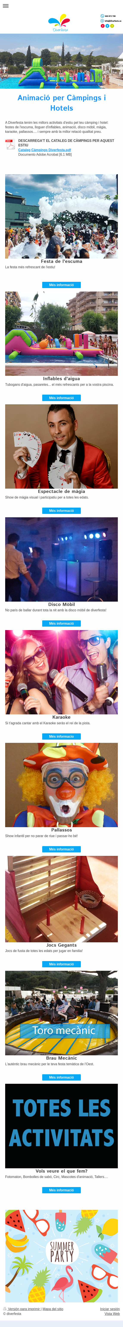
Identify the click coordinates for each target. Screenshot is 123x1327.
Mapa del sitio (52, 1309)
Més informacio (61, 736)
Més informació (61, 285)
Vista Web (112, 1314)
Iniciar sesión (110, 1309)
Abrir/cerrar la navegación (61, 5)
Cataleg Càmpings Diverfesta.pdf (44, 150)
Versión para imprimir (22, 1309)
